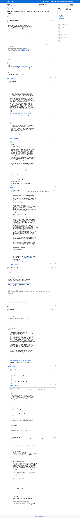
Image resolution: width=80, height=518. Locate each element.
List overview (60, 10)
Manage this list (46, 1)
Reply (8, 16)
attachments (15, 138)
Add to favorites (61, 18)
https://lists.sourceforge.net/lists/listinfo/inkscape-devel (18, 54)
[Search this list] (65, 1)
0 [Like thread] (51, 15)
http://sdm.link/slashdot (24, 50)
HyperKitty (40, 516)
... (10, 117)
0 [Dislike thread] (52, 15)
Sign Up (57, 1)
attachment (13, 78)
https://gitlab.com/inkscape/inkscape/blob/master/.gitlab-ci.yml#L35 (19, 35)
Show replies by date (52, 17)
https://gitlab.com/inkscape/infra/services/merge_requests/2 (21, 113)
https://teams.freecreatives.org (22, 66)
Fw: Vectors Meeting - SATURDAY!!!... (13, 5)
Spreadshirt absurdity (69, 5)
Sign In (52, 1)
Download (60, 13)
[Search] (72, 1)
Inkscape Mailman (10, 1)
